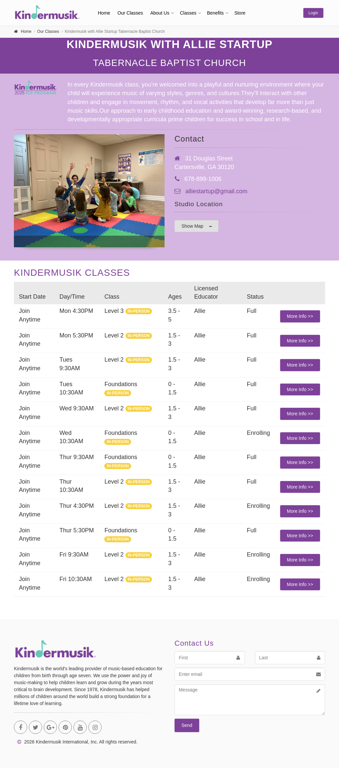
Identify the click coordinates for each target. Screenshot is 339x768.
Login (313, 13)
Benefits (215, 13)
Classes (188, 13)
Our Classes (130, 13)
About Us (160, 13)
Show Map (197, 226)
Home (104, 13)
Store (239, 13)
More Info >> (300, 316)
